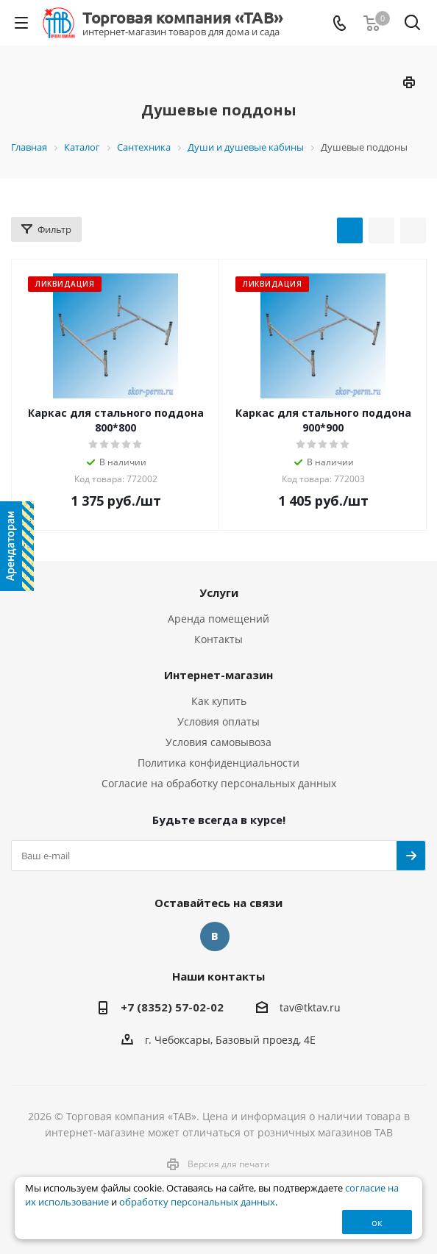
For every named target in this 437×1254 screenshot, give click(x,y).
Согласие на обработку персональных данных (219, 783)
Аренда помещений (218, 619)
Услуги (218, 592)
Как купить (218, 701)
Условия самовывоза (218, 742)
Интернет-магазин (218, 674)
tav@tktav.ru (310, 1007)
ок (377, 1222)
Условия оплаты (218, 721)
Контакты (218, 639)
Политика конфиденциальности (218, 763)
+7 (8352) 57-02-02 (172, 1007)
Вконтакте (215, 936)
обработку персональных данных (197, 1202)
